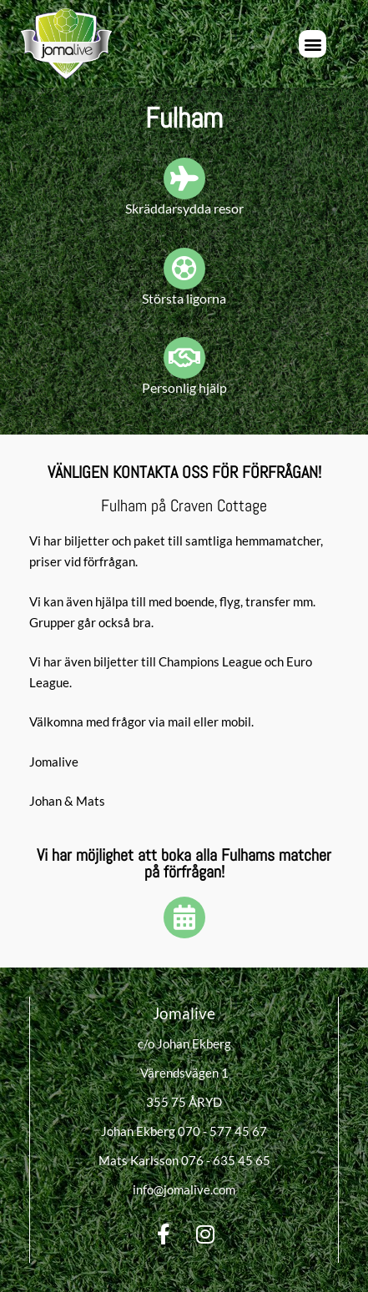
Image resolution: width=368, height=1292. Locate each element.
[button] (312, 44)
